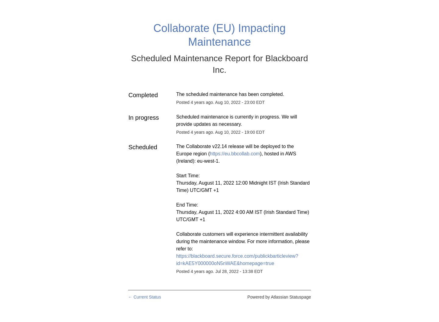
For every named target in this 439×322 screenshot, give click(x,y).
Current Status (144, 297)
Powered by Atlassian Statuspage (279, 297)
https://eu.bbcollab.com (235, 153)
